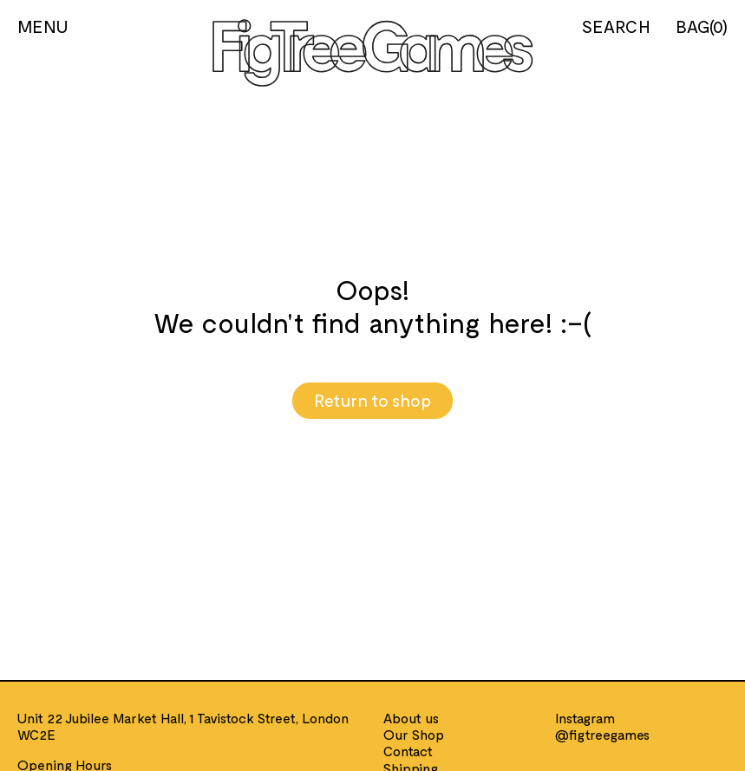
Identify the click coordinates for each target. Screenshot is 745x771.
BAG (702, 26)
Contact (408, 750)
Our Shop (413, 734)
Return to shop (372, 399)
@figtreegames (602, 734)
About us (411, 717)
